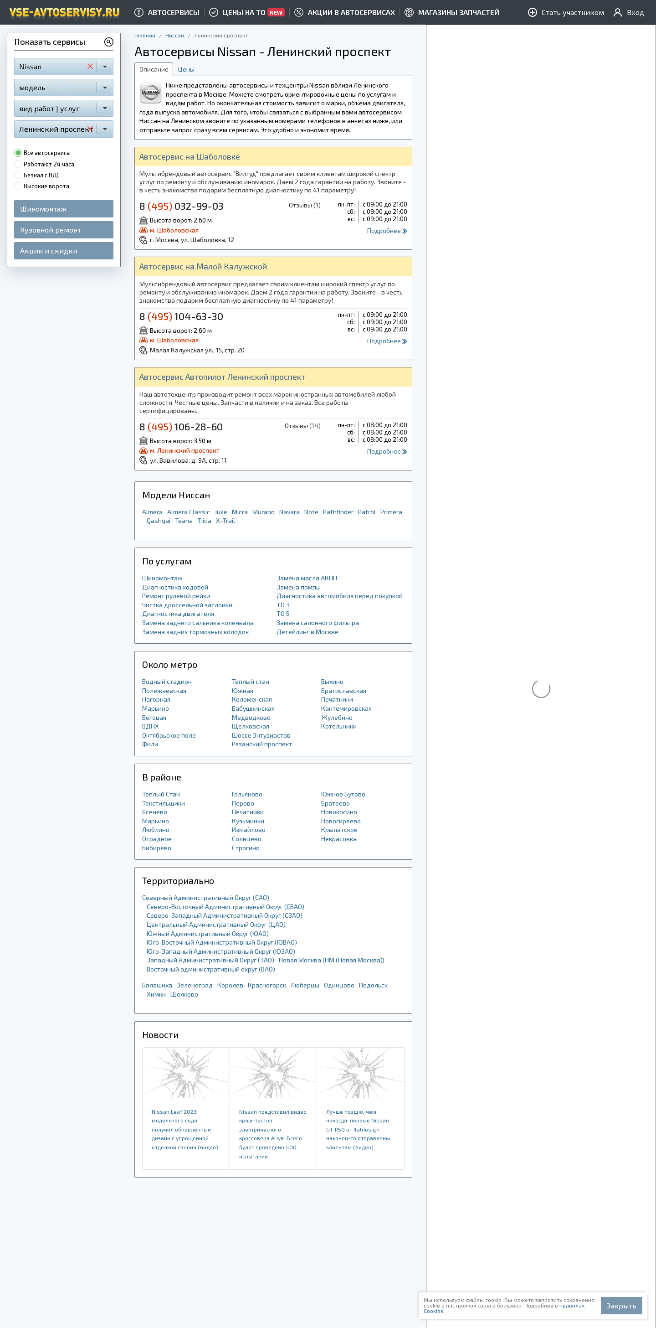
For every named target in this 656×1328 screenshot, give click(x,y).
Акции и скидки (48, 250)
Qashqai (158, 520)
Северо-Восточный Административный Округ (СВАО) (225, 906)
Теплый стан (250, 681)
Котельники (339, 726)
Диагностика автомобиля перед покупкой (340, 595)
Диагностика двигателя (178, 613)
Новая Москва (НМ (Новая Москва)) (331, 960)
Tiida (204, 520)
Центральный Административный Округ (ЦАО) (216, 924)
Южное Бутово (343, 794)
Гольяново (247, 794)
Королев (230, 985)
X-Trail (225, 520)
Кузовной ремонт (50, 229)
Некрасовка (339, 838)
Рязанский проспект (262, 744)
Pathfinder (338, 512)
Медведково (251, 717)
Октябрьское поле (169, 735)
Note (311, 512)
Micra (240, 512)
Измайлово (249, 829)
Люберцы (305, 985)
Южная (242, 690)
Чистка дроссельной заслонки (187, 605)
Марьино (155, 708)
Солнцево (246, 838)
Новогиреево (341, 821)
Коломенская (252, 699)
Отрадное (157, 838)
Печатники (337, 699)
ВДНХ (150, 726)
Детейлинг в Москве (307, 632)
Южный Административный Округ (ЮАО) (208, 933)
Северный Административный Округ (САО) (205, 897)
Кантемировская (346, 708)
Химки (156, 994)
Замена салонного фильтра (318, 622)
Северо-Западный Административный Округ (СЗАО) (224, 915)
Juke (221, 512)
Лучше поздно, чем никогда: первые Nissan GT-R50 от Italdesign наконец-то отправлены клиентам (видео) (358, 1129)
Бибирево (156, 848)
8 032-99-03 (181, 206)
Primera (391, 512)
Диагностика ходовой (175, 587)
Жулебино (337, 717)
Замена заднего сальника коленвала (198, 622)
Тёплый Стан (161, 794)
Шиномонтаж (43, 208)
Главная (144, 35)
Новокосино (339, 812)
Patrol (367, 512)
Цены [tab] (186, 69)
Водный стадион (167, 681)
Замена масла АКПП (307, 578)
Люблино (155, 829)
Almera (152, 512)
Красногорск (267, 985)
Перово (243, 803)
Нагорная (156, 699)
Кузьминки (248, 821)
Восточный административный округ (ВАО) (211, 969)
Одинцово (339, 985)
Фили (150, 744)
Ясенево (154, 812)
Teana (184, 520)
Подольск (373, 985)
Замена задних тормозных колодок (195, 632)
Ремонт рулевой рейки (176, 595)
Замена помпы (299, 587)
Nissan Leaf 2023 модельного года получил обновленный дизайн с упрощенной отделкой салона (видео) (185, 1129)
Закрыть (621, 1305)
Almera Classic (188, 512)
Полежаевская (164, 690)
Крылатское (339, 829)
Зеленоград (195, 985)
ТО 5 (283, 613)
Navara (289, 512)
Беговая (154, 717)
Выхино (332, 681)
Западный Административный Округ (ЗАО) (210, 960)
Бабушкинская (253, 708)
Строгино (246, 848)
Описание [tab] (154, 69)
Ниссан (174, 35)
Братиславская (343, 690)
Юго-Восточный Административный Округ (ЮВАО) (222, 942)
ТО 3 (283, 605)
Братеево (335, 803)
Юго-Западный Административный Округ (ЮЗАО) (221, 951)
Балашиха (157, 985)
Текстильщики (163, 803)
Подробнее (387, 230)
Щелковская (250, 726)
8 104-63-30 (181, 316)
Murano (263, 512)
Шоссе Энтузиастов (261, 735)
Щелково (184, 994)
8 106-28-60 (181, 426)
